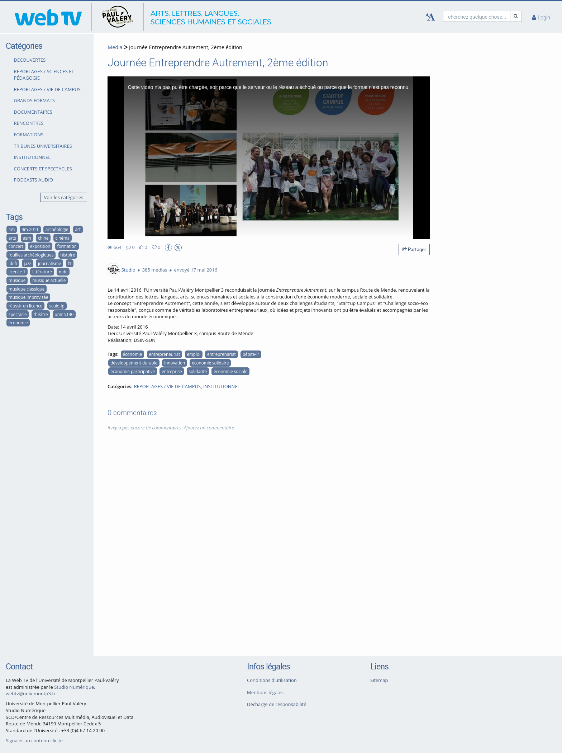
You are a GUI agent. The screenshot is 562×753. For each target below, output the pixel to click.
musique (17, 280)
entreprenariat (221, 354)
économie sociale (230, 371)
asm (27, 238)
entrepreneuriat (164, 354)
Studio (128, 270)
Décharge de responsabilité (276, 704)
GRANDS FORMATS (34, 100)
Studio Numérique (74, 687)
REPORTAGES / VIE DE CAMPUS (47, 89)
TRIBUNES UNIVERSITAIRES (43, 146)
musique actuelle (49, 280)
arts (12, 238)
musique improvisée (28, 297)
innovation (174, 363)
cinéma (62, 238)
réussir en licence (26, 306)
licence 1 (17, 271)
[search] (476, 16)
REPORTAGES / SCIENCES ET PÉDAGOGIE (44, 74)
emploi (193, 354)
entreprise (172, 371)
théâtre (41, 314)
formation (67, 246)
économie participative (132, 371)
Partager (414, 249)
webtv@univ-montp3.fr (31, 693)
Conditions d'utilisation (272, 680)
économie (18, 322)
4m (12, 229)
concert (16, 246)
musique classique (26, 289)
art (77, 229)
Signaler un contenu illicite (34, 740)
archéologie (57, 229)
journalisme (49, 263)
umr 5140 (64, 314)
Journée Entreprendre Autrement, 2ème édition (185, 47)
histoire (67, 255)
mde (63, 271)
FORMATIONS (29, 134)
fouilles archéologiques (31, 255)
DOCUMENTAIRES (33, 112)
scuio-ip (57, 306)
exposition (40, 246)
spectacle (18, 314)
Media (115, 47)
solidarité (198, 371)
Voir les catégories (64, 197)
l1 (69, 263)
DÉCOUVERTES (30, 60)
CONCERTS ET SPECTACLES (43, 168)
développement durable (133, 363)
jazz (27, 263)
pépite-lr (251, 354)
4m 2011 (30, 229)
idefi (13, 263)
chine (43, 238)
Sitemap (379, 680)
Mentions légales (265, 692)
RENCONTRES (29, 123)
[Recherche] (516, 16)
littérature (42, 271)
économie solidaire (210, 363)
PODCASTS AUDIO (33, 180)
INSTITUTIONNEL (32, 157)
